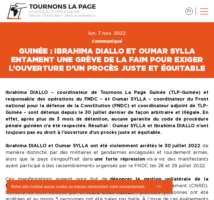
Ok (159, 186)
